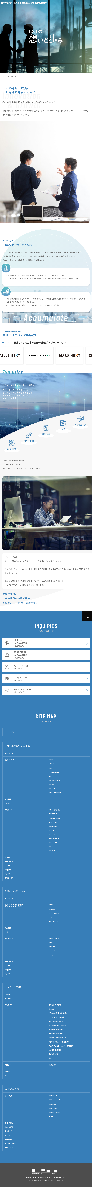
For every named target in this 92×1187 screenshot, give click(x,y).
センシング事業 (13, 987)
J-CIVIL (51, 1116)
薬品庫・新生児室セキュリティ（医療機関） (61, 1046)
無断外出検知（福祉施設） (56, 1033)
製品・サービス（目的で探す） (13, 907)
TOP (3, 76)
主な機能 (8, 998)
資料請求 (8, 870)
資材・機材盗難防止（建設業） (57, 1025)
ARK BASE (52, 784)
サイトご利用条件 (34, 1180)
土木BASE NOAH (54, 772)
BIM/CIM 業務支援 (54, 780)
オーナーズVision (54, 913)
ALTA (50, 942)
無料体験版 (8, 1139)
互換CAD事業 (12, 1088)
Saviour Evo (53, 826)
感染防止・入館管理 (55, 1005)
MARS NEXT (52, 830)
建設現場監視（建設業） (56, 1029)
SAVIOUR (52, 764)
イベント (7, 803)
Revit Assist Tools (55, 792)
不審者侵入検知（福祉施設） (57, 1037)
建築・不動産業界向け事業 (18, 891)
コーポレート (11, 732)
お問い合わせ (9, 861)
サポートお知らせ (54, 938)
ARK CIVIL (52, 788)
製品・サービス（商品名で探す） (14, 905)
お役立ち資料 (9, 878)
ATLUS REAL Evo (54, 818)
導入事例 (8, 799)
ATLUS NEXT (53, 814)
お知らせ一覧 (9, 753)
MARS (50, 768)
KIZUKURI (52, 909)
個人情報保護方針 (45, 1180)
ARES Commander (55, 1100)
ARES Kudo (52, 1104)
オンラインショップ (10, 1143)
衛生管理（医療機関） (55, 1050)
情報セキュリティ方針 (57, 1180)
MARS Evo (52, 834)
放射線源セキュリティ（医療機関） (59, 1042)
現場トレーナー (53, 776)
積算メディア (9, 857)
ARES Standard (54, 1096)
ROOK (51, 955)
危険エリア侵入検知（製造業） (58, 1013)
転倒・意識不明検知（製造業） (57, 1017)
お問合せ (8, 1065)
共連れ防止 (52, 1009)
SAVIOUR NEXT (54, 822)
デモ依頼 (7, 865)
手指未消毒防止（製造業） (56, 1021)
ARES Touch (53, 1108)
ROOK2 (51, 917)
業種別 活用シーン (10, 1005)
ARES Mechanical (54, 1112)
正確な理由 (8, 994)
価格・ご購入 (9, 1123)
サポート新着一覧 (54, 810)
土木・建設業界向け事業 (17, 746)
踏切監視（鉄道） (54, 1054)
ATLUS (51, 760)
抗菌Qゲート (52, 1058)
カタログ (7, 874)
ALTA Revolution (54, 905)
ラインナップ (8, 1096)
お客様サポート (9, 810)
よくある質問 (52, 1065)
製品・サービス (9, 760)
